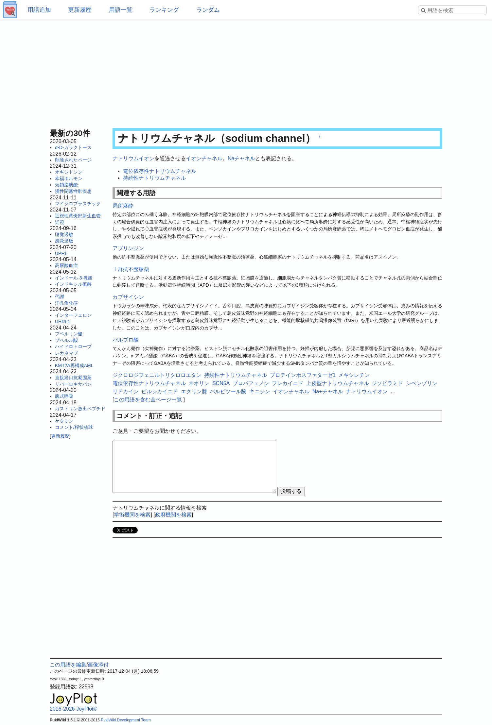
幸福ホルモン (68, 178)
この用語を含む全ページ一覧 (148, 399)
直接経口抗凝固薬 (73, 377)
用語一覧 (120, 10)
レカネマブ (66, 353)
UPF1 (61, 253)
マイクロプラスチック (78, 203)
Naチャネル (241, 158)
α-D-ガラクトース (73, 147)
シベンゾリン (421, 383)
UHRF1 (62, 321)
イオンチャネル (204, 158)
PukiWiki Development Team (126, 720)
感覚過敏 (64, 241)
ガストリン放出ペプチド (80, 408)
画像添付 (98, 664)
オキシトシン (68, 172)
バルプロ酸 (126, 340)
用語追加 (39, 10)
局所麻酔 (123, 206)
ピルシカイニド (159, 391)
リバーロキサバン (73, 384)
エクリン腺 (194, 391)
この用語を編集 (68, 664)
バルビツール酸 (228, 391)
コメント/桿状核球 (74, 427)
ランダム (208, 10)
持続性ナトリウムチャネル (154, 178)
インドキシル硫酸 (73, 284)
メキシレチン (354, 375)
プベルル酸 (66, 340)
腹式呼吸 (64, 396)
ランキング (164, 10)
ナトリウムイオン (133, 158)
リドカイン (126, 391)
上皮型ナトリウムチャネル (337, 383)
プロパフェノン (251, 383)
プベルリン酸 (68, 333)
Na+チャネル (327, 391)
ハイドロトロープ (73, 346)
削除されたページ (73, 159)
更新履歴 (80, 10)
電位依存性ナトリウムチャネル (159, 171)
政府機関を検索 (173, 514)
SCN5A (221, 383)
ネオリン (198, 383)
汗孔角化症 (66, 303)
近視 (59, 222)
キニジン (259, 391)
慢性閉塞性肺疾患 (73, 191)
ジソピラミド (387, 383)
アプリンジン (128, 248)
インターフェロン (73, 315)
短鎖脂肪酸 (66, 184)
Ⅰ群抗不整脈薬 (131, 269)
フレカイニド (287, 383)
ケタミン (64, 421)
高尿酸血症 (66, 265)
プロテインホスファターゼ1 (303, 375)
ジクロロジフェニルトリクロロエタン (157, 375)
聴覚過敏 (64, 234)
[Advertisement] (246, 72)
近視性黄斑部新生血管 (78, 215)
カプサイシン (128, 297)
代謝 (59, 296)
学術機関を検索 (132, 514)
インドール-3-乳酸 (74, 277)
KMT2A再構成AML (74, 365)
